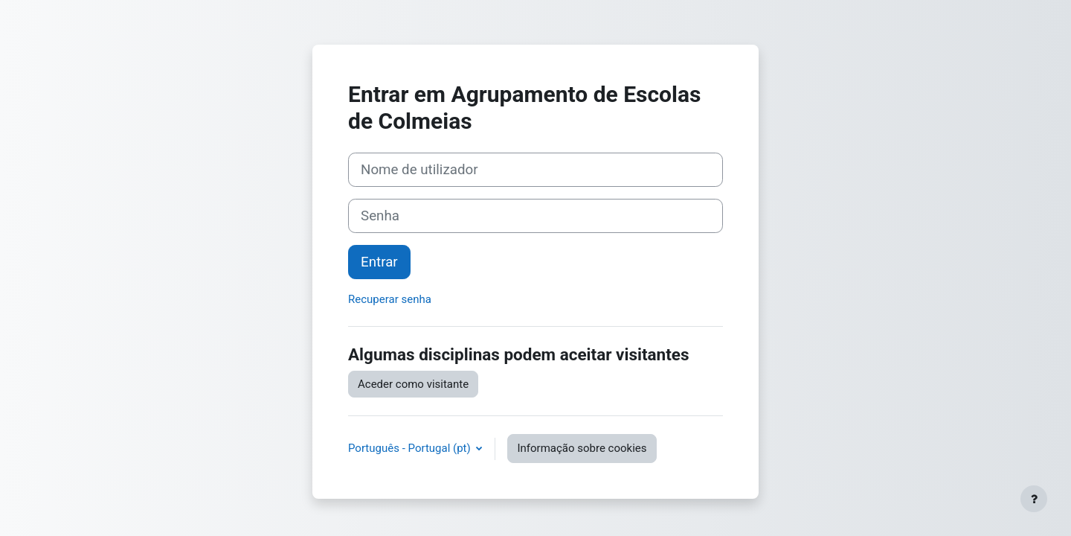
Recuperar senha (389, 299)
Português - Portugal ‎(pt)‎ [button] (410, 448)
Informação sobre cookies (581, 448)
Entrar (379, 262)
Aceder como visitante (413, 384)
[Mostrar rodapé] (1033, 498)
